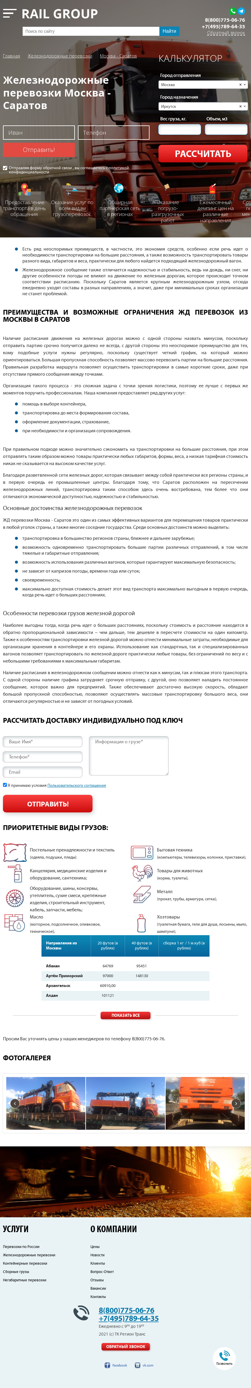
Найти (169, 31)
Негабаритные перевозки (24, 1280)
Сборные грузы (16, 1272)
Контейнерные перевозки (25, 1263)
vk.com (148, 1365)
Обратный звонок (226, 32)
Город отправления (180, 75)
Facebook (120, 1365)
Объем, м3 (217, 119)
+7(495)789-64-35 (223, 27)
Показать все (126, 1015)
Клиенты (97, 1263)
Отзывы (97, 1280)
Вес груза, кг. (173, 119)
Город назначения (179, 97)
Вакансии (98, 1288)
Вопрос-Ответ (102, 1272)
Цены (95, 1247)
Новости (97, 1255)
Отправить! (39, 150)
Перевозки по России (21, 1247)
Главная (11, 56)
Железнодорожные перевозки (60, 56)
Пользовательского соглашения (76, 785)
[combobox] (203, 84)
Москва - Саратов (118, 56)
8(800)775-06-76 (225, 20)
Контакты (98, 1297)
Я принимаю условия (57, 785)
